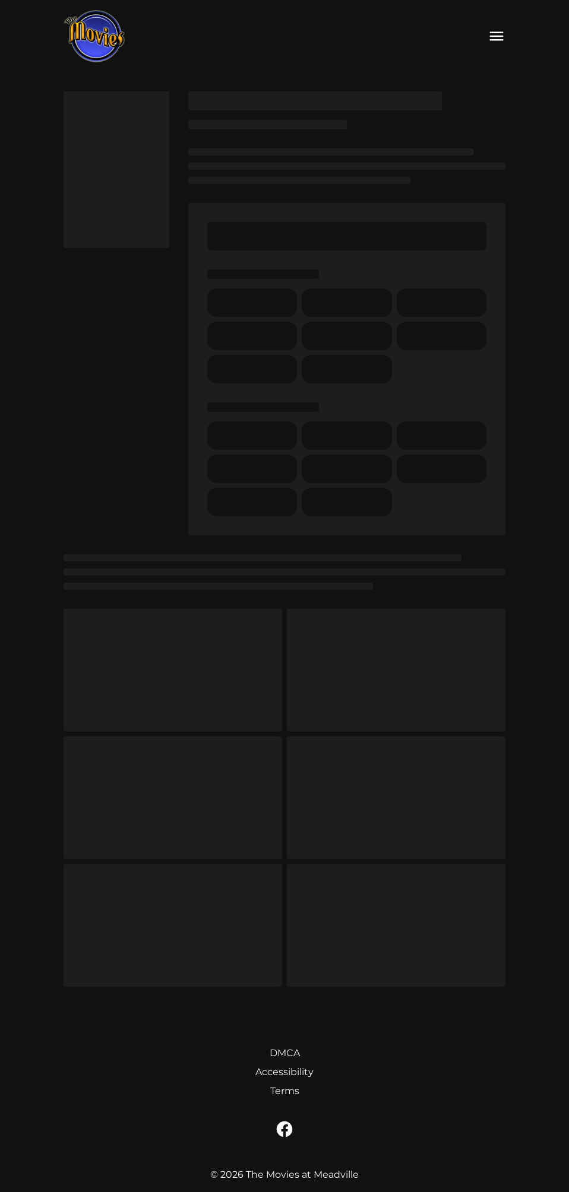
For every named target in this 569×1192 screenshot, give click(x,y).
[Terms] (284, 1091)
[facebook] (284, 1129)
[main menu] (496, 36)
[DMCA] (285, 1053)
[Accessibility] (284, 1072)
